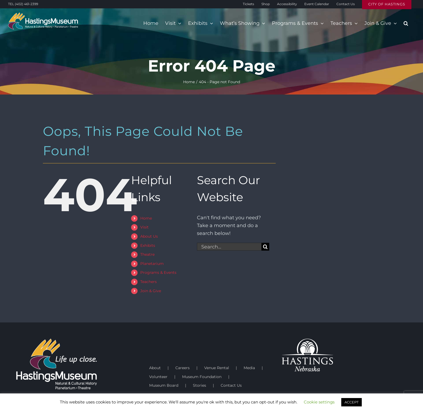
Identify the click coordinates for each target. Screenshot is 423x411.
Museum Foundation (201, 376)
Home (146, 218)
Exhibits (147, 245)
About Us (149, 236)
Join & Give (150, 290)
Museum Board (163, 385)
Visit (144, 227)
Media (249, 367)
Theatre (147, 254)
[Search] (265, 247)
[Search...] (229, 247)
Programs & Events (158, 272)
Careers (182, 367)
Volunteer (158, 376)
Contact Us (231, 385)
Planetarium (152, 263)
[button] (406, 23)
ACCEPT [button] (351, 402)
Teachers (148, 281)
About (155, 367)
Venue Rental (216, 367)
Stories (199, 385)
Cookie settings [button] (319, 402)
